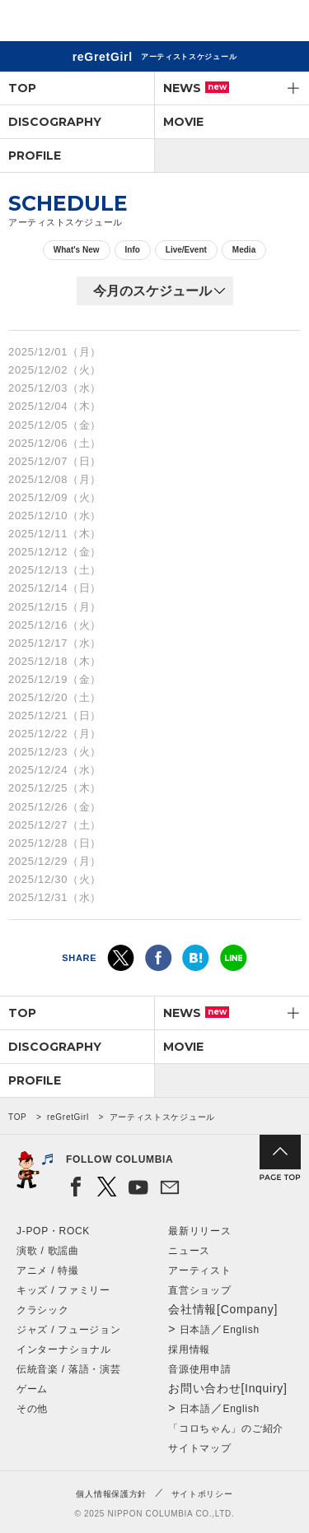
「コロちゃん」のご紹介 (225, 1428)
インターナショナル (63, 1349)
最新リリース (199, 1231)
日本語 (195, 1330)
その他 (32, 1409)
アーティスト (199, 1270)
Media (243, 249)
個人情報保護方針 (111, 1493)
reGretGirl (68, 1117)
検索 (239, 23)
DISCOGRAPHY (54, 121)
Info (132, 249)
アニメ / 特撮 (47, 1270)
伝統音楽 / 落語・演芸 (68, 1369)
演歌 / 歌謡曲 (47, 1251)
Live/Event (186, 249)
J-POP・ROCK (53, 1231)
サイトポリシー (202, 1493)
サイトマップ (199, 1448)
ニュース (189, 1251)
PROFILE (34, 155)
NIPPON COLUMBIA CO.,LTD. (90, 21)
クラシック (42, 1310)
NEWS (196, 88)
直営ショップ (199, 1290)
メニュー (282, 23)
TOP (22, 88)
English (241, 1330)
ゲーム (32, 1389)
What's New (77, 249)
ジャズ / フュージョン (68, 1330)
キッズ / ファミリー (63, 1290)
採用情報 (189, 1349)
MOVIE (183, 121)
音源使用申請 (199, 1369)
